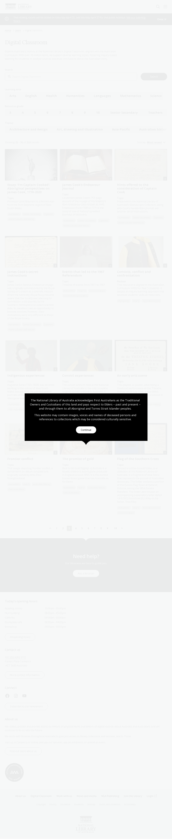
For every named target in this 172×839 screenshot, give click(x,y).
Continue (86, 430)
